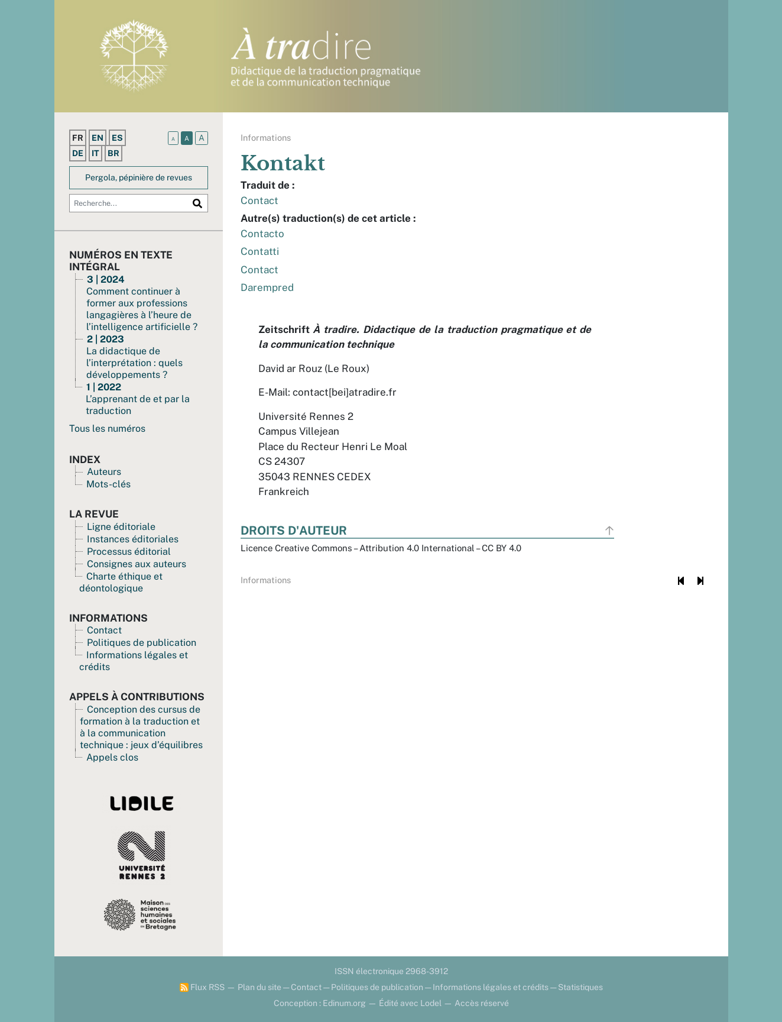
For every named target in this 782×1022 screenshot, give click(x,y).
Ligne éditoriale (121, 526)
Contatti (260, 251)
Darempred (267, 287)
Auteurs (104, 471)
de (77, 153)
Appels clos (112, 757)
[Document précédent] (681, 580)
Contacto (262, 234)
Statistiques (580, 987)
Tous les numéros (107, 428)
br (113, 153)
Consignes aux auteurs (136, 564)
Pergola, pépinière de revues (138, 177)
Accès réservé (482, 1003)
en (97, 138)
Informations (266, 137)
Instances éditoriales (133, 539)
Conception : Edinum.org (320, 1003)
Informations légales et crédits (491, 987)
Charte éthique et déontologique (121, 582)
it (95, 153)
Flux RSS (202, 987)
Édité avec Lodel (410, 1003)
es (117, 138)
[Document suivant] (700, 580)
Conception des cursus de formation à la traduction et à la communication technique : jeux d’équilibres (141, 727)
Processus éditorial (129, 551)
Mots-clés (108, 484)
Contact (104, 630)
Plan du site (259, 987)
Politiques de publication (141, 642)
